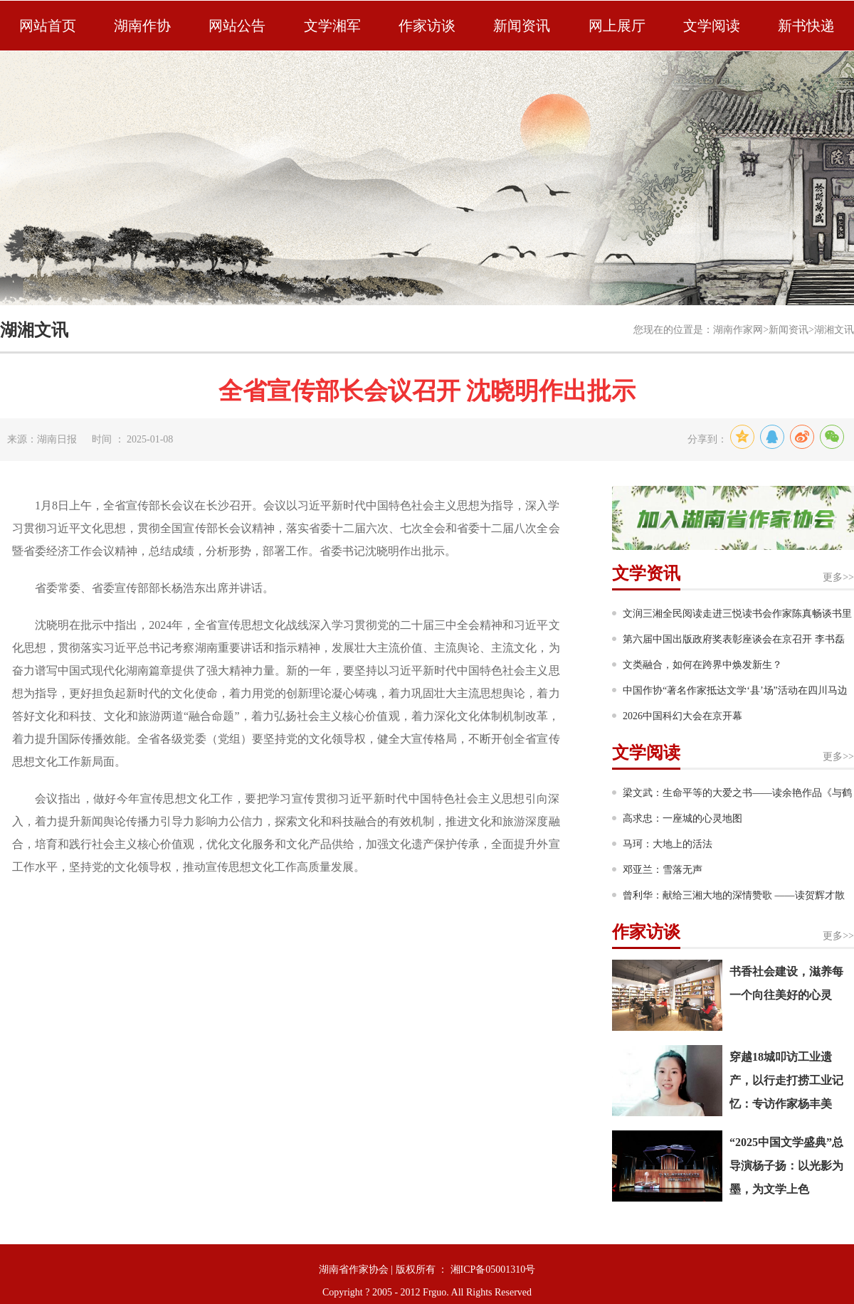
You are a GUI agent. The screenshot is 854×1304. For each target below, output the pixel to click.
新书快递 (806, 25)
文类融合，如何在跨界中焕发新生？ (702, 664)
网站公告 (237, 25)
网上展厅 (617, 25)
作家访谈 (427, 25)
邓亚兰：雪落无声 (662, 869)
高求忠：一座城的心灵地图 (682, 818)
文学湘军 (332, 25)
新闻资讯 (521, 25)
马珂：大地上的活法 (667, 844)
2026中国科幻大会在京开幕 (682, 716)
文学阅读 (711, 25)
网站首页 (47, 25)
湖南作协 (142, 25)
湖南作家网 (738, 329)
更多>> (838, 577)
